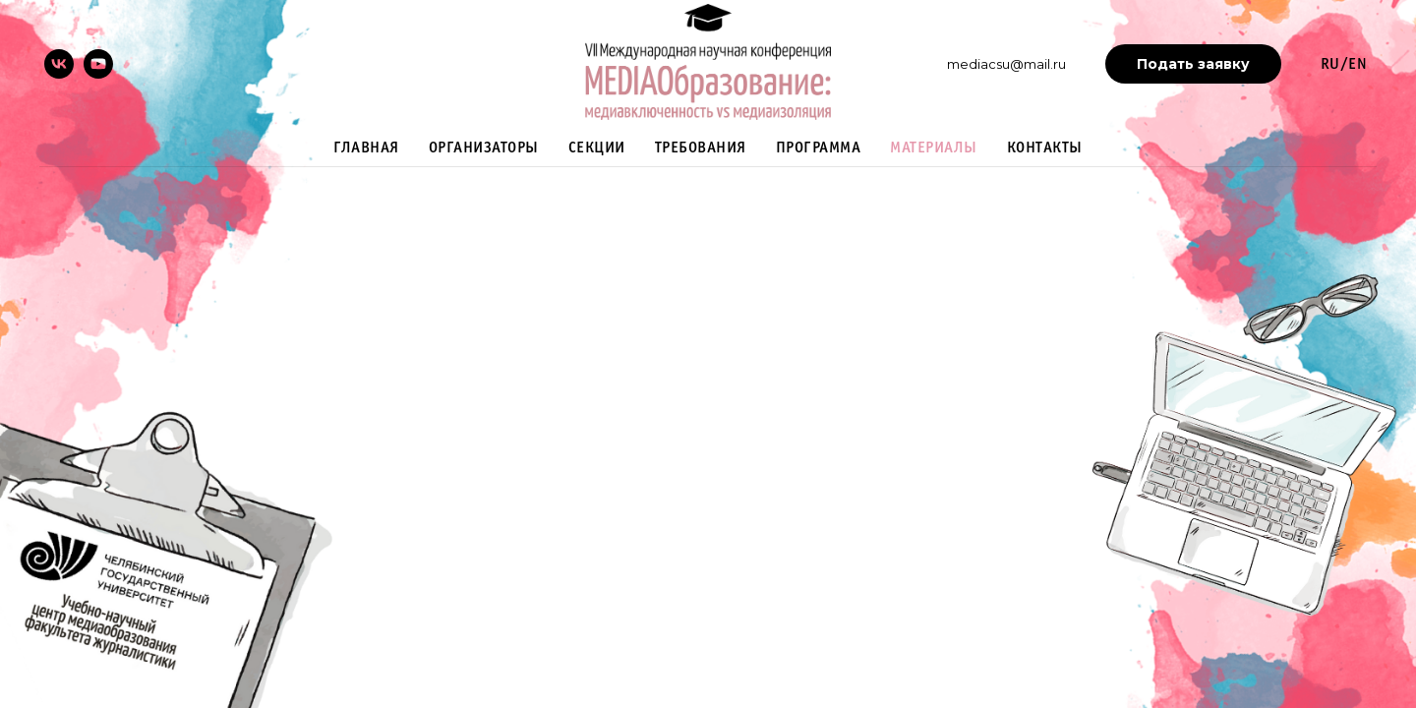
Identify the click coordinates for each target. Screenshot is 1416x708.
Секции (596, 148)
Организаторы (484, 148)
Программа (818, 148)
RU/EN (1344, 64)
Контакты (1045, 148)
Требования (700, 148)
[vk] (59, 64)
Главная (366, 148)
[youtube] (98, 64)
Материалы (933, 148)
